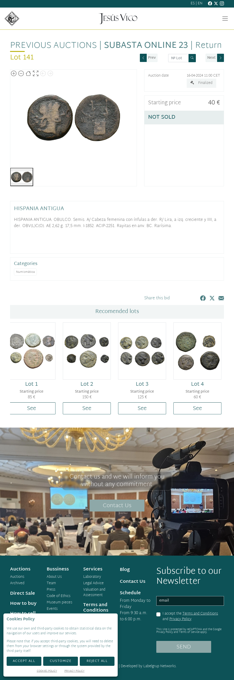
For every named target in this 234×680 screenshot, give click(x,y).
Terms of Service (189, 632)
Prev (152, 58)
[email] (190, 601)
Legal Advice (93, 583)
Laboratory (92, 577)
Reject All (97, 661)
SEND (183, 647)
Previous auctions (53, 46)
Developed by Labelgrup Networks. (149, 666)
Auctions (17, 577)
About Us (54, 577)
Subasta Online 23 (146, 46)
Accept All (24, 661)
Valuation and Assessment (94, 593)
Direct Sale (22, 593)
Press (51, 590)
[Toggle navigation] (225, 18)
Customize (61, 661)
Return (208, 46)
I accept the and (190, 616)
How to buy (23, 603)
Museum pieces (59, 603)
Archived (17, 583)
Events (52, 609)
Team (51, 583)
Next (211, 58)
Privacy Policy (180, 619)
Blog (125, 570)
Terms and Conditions (200, 613)
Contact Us (117, 506)
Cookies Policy (47, 671)
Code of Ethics (58, 596)
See (34, 409)
